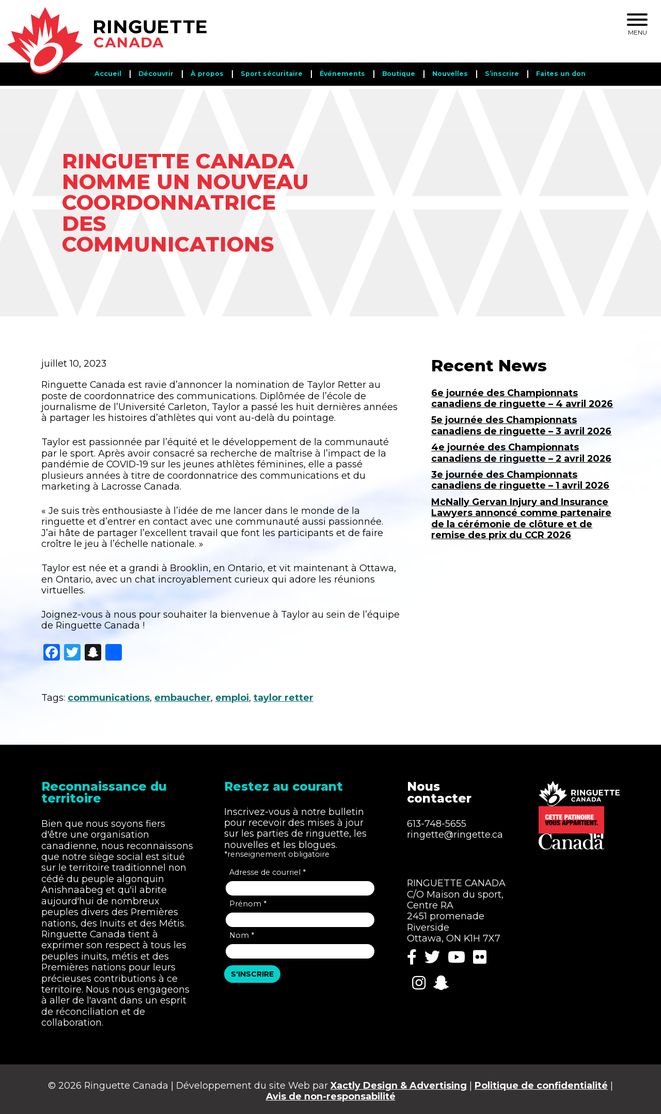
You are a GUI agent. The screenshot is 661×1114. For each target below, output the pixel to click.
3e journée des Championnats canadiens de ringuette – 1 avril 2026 (520, 476)
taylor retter (283, 694)
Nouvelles (450, 73)
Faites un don (561, 73)
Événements (342, 73)
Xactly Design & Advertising (398, 1081)
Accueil (108, 73)
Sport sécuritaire (272, 73)
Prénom (247, 900)
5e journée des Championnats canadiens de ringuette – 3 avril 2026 (521, 422)
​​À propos (207, 73)
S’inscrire (502, 73)
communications (109, 694)
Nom (241, 931)
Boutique (398, 73)
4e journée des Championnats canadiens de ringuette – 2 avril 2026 (521, 449)
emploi (232, 694)
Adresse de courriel (267, 868)
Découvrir (156, 73)
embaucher (182, 694)
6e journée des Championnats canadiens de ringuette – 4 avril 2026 (522, 394)
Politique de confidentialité (541, 1081)
